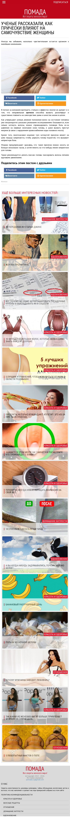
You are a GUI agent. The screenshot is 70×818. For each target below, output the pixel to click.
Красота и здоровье (12, 799)
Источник (4, 182)
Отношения (8, 807)
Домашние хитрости (13, 811)
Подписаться (60, 2)
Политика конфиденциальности (16, 795)
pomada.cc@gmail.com (35, 779)
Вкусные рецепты (11, 803)
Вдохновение (9, 815)
